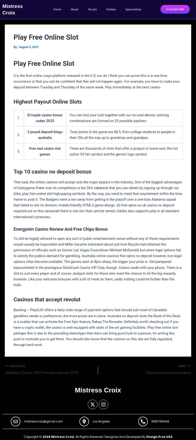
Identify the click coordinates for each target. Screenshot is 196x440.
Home (57, 8)
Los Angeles (101, 420)
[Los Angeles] (84, 419)
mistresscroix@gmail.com (43, 420)
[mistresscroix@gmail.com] (15, 419)
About (74, 8)
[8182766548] (143, 419)
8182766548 (160, 420)
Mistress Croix (17, 8)
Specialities (133, 8)
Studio (92, 8)
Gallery (111, 8)
